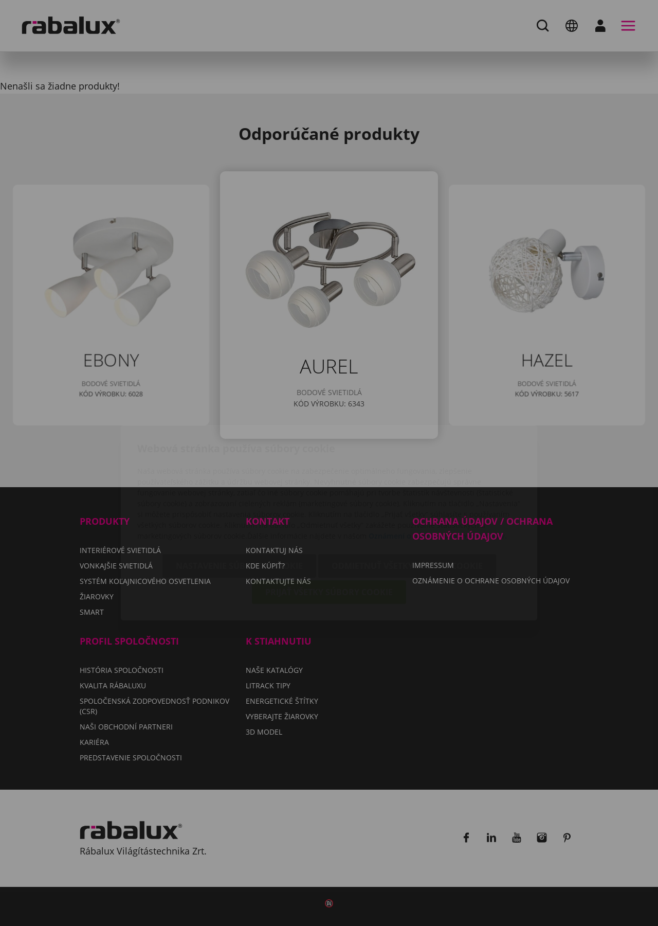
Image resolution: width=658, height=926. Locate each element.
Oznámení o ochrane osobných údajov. (438, 476)
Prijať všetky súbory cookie (329, 532)
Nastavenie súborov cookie (239, 506)
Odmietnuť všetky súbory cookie (407, 506)
